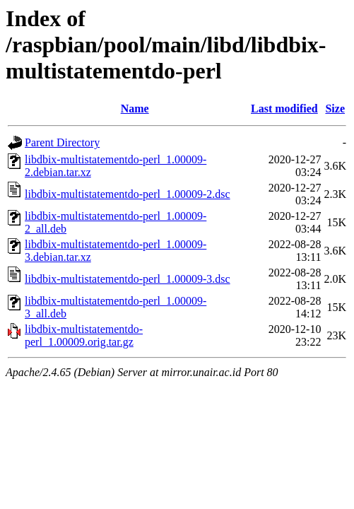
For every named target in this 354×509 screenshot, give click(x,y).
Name (135, 109)
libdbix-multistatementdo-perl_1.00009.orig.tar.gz (84, 335)
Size (335, 109)
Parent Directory (62, 142)
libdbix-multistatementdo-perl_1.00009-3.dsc (127, 279)
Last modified (284, 109)
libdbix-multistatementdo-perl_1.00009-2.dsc (127, 194)
